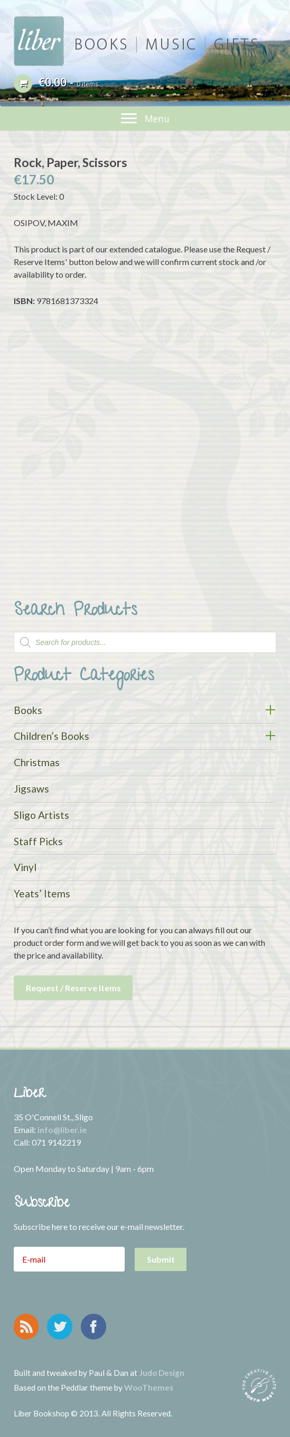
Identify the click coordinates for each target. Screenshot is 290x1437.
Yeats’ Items (42, 893)
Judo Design (161, 1372)
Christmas (37, 762)
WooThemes (148, 1387)
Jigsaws (31, 789)
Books (28, 710)
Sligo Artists (41, 815)
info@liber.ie (62, 1130)
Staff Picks (38, 841)
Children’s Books (51, 736)
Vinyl (25, 867)
